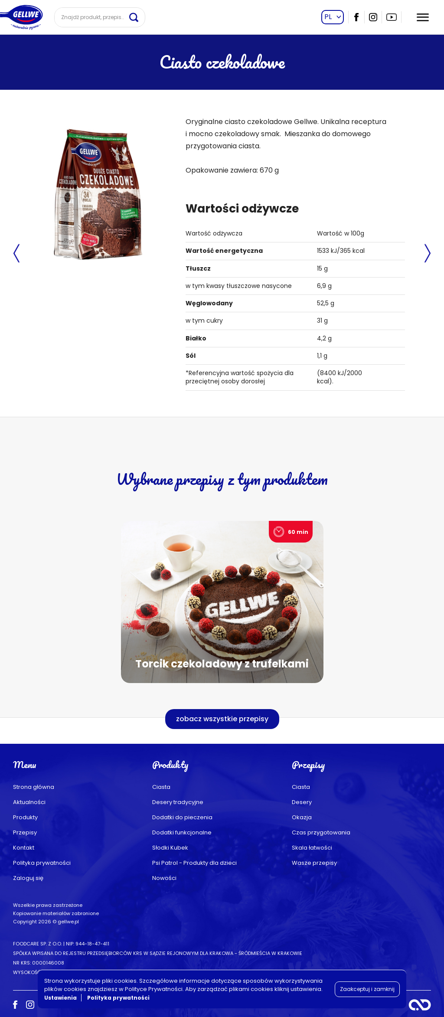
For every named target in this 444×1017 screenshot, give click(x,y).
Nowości (164, 878)
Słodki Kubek (170, 848)
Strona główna (33, 787)
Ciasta (161, 787)
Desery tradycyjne (177, 802)
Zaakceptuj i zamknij (367, 989)
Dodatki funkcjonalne (182, 832)
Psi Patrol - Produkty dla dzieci (194, 863)
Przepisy (25, 832)
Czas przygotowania (321, 832)
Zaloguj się (28, 878)
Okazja (302, 817)
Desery (302, 802)
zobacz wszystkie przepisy (222, 719)
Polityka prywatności (42, 863)
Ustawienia (60, 997)
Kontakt (23, 848)
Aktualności (29, 802)
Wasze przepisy (314, 863)
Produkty (25, 817)
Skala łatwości (312, 848)
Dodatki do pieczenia (182, 817)
